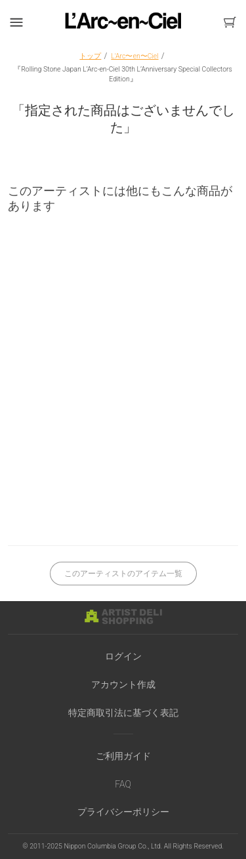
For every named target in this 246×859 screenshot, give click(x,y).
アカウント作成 (123, 684)
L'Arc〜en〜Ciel (134, 56)
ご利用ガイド (123, 756)
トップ (90, 56)
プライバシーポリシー (123, 812)
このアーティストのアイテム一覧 (123, 573)
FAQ (123, 784)
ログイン (123, 656)
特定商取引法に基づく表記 (123, 712)
